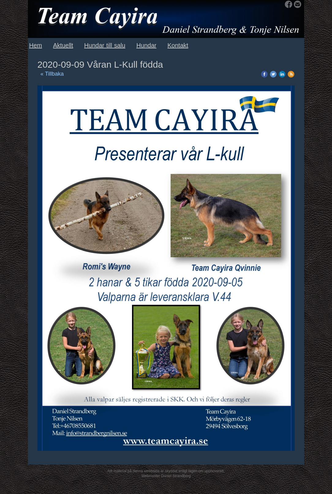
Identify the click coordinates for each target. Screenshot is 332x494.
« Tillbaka (52, 74)
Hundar (146, 45)
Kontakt (178, 45)
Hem (35, 45)
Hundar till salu (104, 45)
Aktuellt (63, 45)
